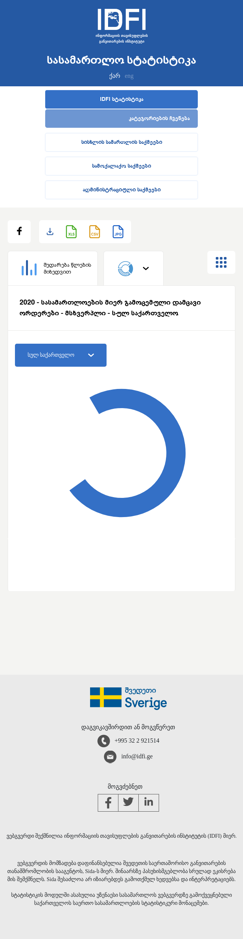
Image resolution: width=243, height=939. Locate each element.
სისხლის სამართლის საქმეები (121, 142)
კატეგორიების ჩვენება (159, 118)
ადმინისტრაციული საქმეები (122, 190)
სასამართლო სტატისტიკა (121, 60)
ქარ (114, 75)
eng (129, 75)
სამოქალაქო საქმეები (121, 166)
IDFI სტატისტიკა (121, 99)
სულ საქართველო (61, 355)
